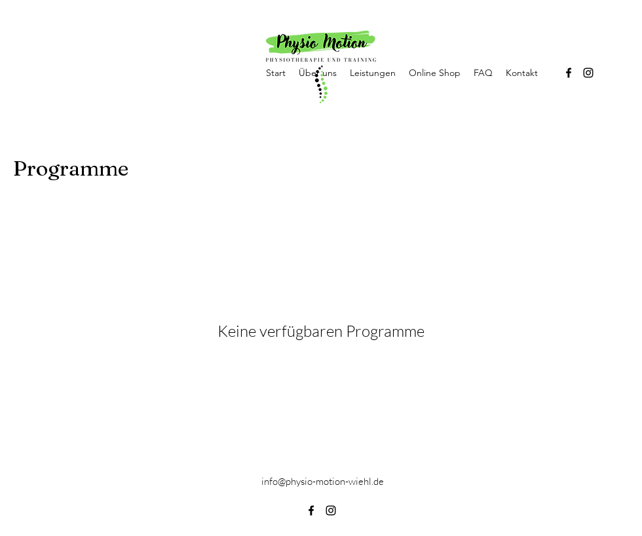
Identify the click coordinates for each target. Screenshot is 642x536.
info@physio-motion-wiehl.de (322, 481)
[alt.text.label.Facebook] (568, 72)
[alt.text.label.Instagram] (588, 72)
